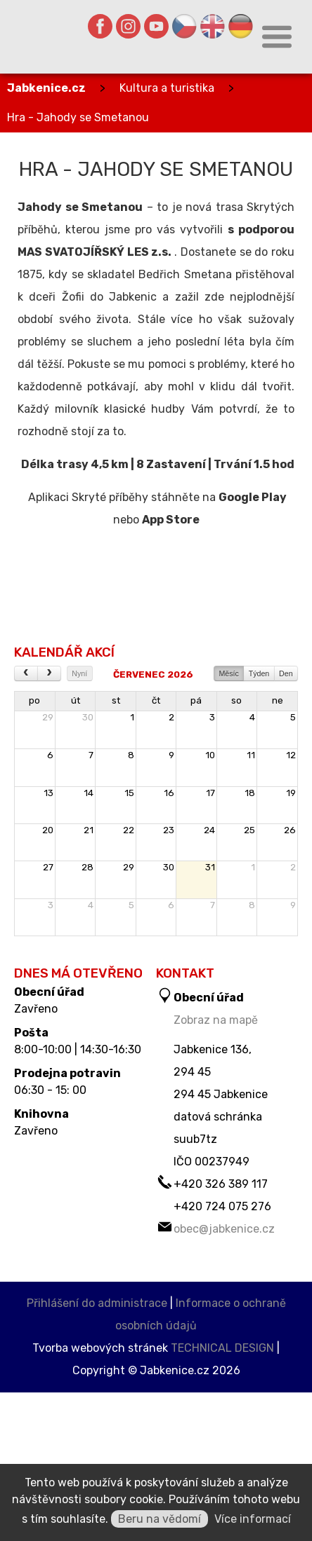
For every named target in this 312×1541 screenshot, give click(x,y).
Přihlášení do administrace (97, 1303)
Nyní (79, 673)
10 (210, 755)
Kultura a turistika (166, 88)
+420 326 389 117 (221, 1184)
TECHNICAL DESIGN (222, 1348)
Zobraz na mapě (216, 1020)
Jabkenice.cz (46, 88)
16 (169, 793)
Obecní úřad (49, 992)
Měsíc (228, 673)
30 (87, 717)
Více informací (252, 1519)
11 (251, 755)
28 (87, 867)
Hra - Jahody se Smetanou (78, 117)
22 (128, 830)
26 (290, 830)
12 (291, 755)
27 (48, 867)
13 (48, 793)
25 (249, 830)
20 (47, 830)
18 (250, 793)
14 (88, 793)
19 (291, 793)
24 (209, 830)
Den (286, 673)
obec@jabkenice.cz (224, 1228)
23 (168, 830)
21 (88, 830)
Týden (259, 673)
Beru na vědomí (159, 1519)
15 (129, 793)
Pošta (31, 1033)
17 (210, 793)
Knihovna (41, 1114)
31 (210, 867)
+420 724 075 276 (222, 1206)
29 (47, 717)
